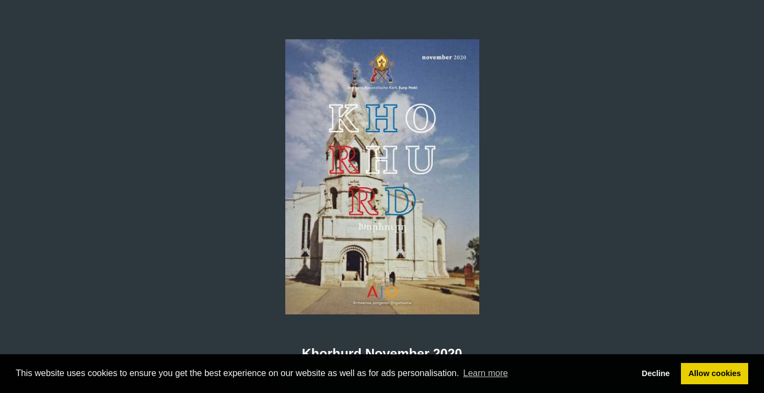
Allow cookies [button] (715, 373)
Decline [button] (655, 373)
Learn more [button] (485, 373)
